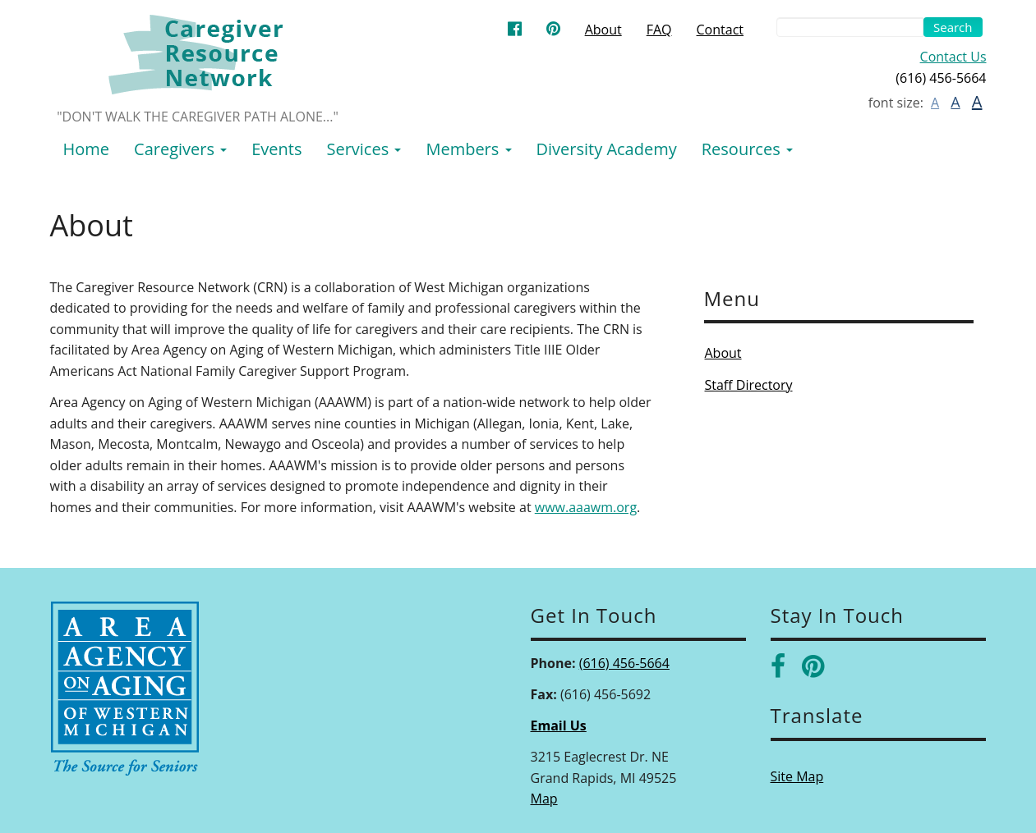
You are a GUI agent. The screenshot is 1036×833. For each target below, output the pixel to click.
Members (468, 149)
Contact (720, 30)
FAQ (659, 30)
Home (86, 149)
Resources (747, 149)
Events (276, 149)
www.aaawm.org (586, 507)
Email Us (559, 725)
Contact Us (953, 57)
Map (544, 799)
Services (363, 149)
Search (953, 27)
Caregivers (180, 149)
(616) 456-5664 (624, 663)
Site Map (797, 776)
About (603, 30)
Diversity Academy (606, 149)
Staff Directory (749, 385)
